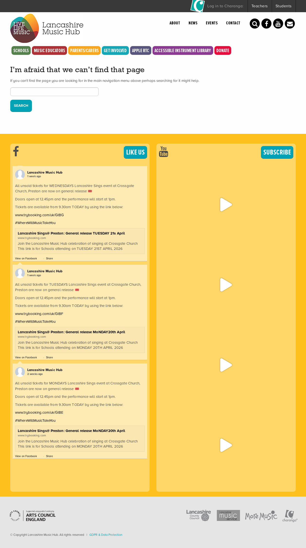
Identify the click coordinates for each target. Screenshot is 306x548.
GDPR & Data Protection (105, 534)
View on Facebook (26, 258)
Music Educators (49, 50)
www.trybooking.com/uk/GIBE (39, 412)
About (175, 23)
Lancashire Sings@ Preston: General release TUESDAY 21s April (71, 233)
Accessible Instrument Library (182, 50)
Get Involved (115, 50)
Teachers (259, 6)
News (193, 23)
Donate (222, 50)
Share (49, 258)
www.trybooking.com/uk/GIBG (39, 215)
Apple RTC (140, 50)
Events (212, 23)
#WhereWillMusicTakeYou (35, 222)
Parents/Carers (84, 50)
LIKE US (135, 152)
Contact (233, 23)
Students (284, 6)
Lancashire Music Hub (44, 172)
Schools (21, 50)
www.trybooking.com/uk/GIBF (39, 313)
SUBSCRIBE (277, 152)
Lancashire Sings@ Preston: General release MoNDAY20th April (71, 332)
